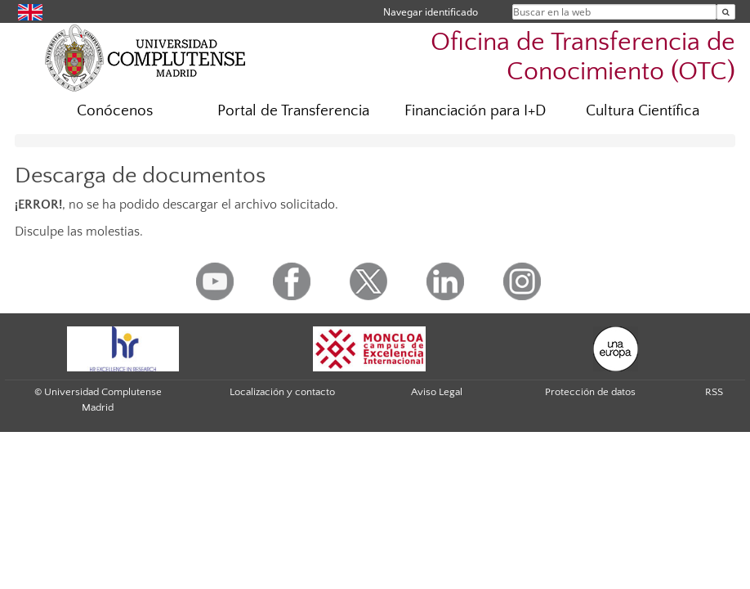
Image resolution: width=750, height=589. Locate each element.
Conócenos (115, 110)
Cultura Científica (642, 110)
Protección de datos (590, 392)
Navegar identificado (430, 12)
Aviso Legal (436, 392)
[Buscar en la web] (726, 12)
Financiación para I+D (475, 110)
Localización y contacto (282, 392)
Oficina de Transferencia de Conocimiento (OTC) (583, 56)
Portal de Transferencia (293, 110)
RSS (714, 392)
